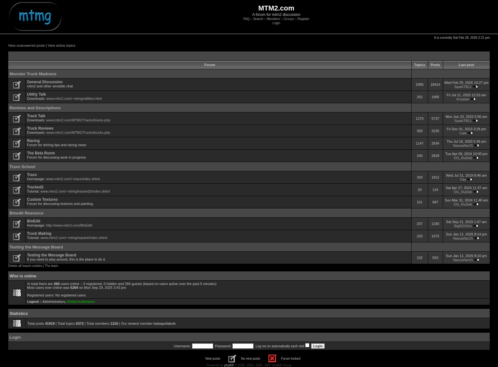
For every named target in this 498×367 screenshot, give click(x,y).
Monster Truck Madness (33, 73)
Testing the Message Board (36, 247)
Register (303, 19)
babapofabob (165, 323)
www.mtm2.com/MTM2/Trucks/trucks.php (78, 132)
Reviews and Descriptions (35, 107)
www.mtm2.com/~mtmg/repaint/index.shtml (73, 238)
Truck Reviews (40, 128)
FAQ (246, 19)
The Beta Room (41, 153)
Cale (463, 133)
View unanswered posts (26, 45)
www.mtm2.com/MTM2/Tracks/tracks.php (78, 120)
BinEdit (33, 221)
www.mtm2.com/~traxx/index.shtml (73, 179)
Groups (289, 19)
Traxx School (22, 166)
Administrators (53, 301)
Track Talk (36, 116)
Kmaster (462, 99)
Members (273, 19)
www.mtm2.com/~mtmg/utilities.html (74, 98)
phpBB (229, 365)
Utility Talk (36, 94)
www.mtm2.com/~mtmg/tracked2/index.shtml (75, 191)
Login (276, 23)
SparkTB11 (463, 87)
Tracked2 (35, 187)
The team (51, 266)
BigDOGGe (463, 226)
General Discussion (45, 82)
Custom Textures (42, 199)
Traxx (32, 175)
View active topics (61, 45)
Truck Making (39, 233)
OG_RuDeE (463, 158)
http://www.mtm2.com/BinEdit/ (69, 225)
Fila (463, 179)
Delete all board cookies (25, 266)
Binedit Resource (27, 213)
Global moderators (81, 301)
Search (258, 19)
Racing (33, 141)
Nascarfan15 (463, 145)
